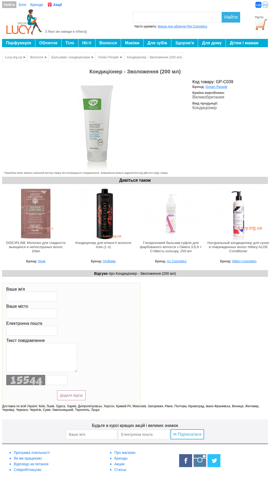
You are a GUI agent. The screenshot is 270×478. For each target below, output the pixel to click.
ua (258, 5)
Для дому (212, 43)
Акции (119, 464)
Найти (231, 17)
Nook (42, 261)
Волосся (108, 43)
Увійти (9, 5)
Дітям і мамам (244, 43)
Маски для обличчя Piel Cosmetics (182, 26)
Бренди (36, 5)
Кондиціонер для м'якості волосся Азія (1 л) (103, 245)
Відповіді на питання (31, 464)
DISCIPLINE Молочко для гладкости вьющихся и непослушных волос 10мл (35, 247)
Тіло (69, 43)
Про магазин (124, 453)
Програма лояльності (32, 453)
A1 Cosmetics (176, 261)
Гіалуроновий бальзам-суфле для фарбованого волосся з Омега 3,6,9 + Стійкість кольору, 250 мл (171, 247)
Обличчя (48, 43)
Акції (57, 5)
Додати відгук (71, 395)
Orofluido (109, 261)
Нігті (86, 43)
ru (265, 5)
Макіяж (132, 43)
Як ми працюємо (28, 458)
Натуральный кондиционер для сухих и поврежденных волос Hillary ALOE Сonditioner (238, 247)
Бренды (120, 458)
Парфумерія (18, 43)
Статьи (120, 470)
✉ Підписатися (187, 434)
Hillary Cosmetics (244, 261)
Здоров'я (184, 43)
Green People (216, 87)
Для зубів (157, 43)
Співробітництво (27, 470)
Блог (22, 5)
